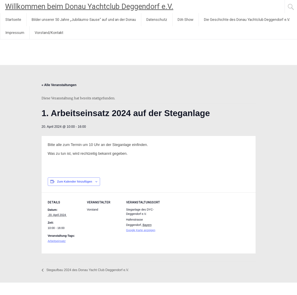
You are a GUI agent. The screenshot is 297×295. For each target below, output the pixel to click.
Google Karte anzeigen (140, 230)
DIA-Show (186, 19)
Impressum (14, 32)
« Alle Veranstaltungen (59, 85)
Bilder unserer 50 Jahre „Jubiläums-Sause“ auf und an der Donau (84, 19)
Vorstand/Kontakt (49, 32)
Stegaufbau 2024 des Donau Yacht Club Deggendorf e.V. (87, 270)
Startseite (13, 19)
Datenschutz (156, 19)
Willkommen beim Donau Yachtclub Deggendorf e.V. (89, 6)
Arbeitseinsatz (57, 241)
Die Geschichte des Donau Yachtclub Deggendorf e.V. (247, 19)
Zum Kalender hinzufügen (74, 181)
